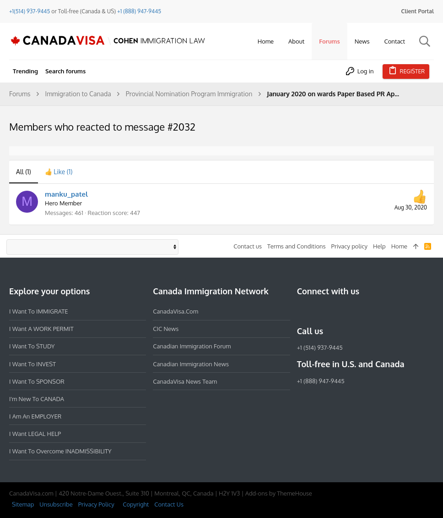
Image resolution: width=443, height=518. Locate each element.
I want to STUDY (31, 346)
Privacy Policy (96, 504)
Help (379, 246)
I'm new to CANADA (36, 398)
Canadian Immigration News (191, 364)
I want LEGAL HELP (35, 433)
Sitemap (23, 504)
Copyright (136, 504)
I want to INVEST (32, 364)
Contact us (247, 246)
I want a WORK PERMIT (41, 328)
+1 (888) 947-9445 (139, 11)
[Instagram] (318, 311)
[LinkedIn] (335, 311)
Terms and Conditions (296, 246)
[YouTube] (368, 311)
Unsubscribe (55, 504)
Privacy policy (349, 246)
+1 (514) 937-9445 (320, 347)
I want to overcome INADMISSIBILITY (60, 451)
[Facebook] (302, 311)
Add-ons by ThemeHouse (278, 493)
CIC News (165, 328)
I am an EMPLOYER (35, 416)
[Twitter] (351, 311)
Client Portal (417, 11)
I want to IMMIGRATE (38, 311)
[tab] (59, 171)
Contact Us (169, 504)
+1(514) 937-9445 (29, 11)
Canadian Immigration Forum (192, 346)
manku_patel (66, 194)
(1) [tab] (23, 172)
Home (399, 246)
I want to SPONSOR (37, 381)
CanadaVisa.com (175, 311)
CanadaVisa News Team (185, 381)
